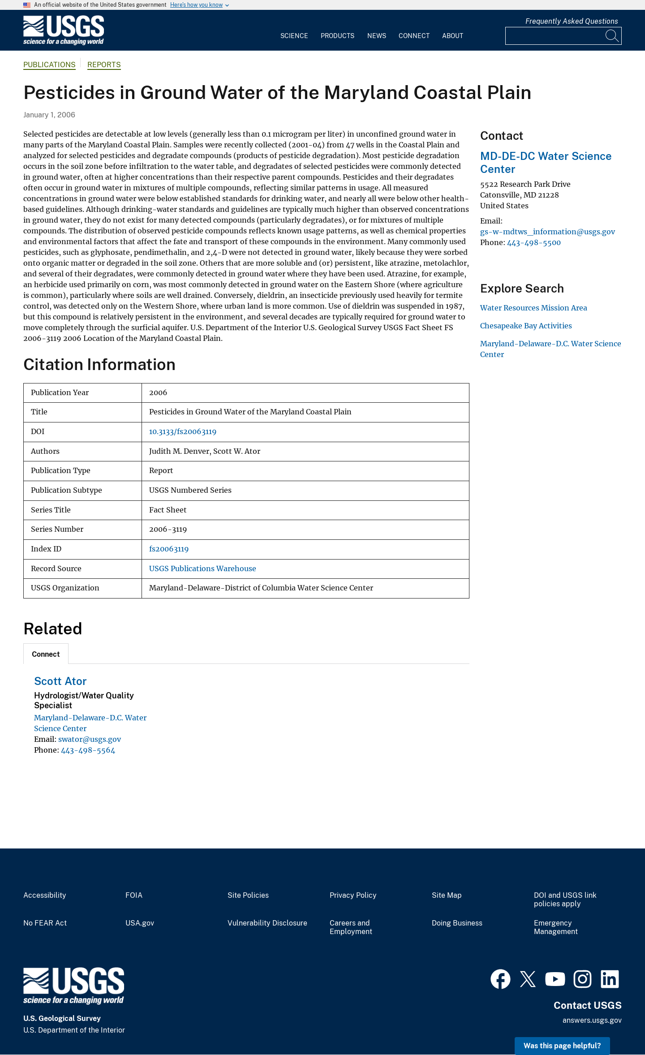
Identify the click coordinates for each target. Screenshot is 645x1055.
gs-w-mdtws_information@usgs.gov (547, 231)
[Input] (563, 36)
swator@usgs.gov (89, 739)
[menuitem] (294, 30)
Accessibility (44, 895)
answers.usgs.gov (592, 1020)
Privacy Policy (353, 895)
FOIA (133, 895)
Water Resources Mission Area (533, 307)
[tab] (46, 653)
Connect (414, 35)
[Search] (613, 36)
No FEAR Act (45, 923)
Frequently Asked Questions (571, 21)
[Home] (63, 43)
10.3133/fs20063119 (183, 431)
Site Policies (248, 895)
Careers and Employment (351, 927)
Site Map (447, 895)
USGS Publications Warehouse (202, 568)
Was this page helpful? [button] (562, 1046)
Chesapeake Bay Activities (526, 325)
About (452, 35)
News (376, 35)
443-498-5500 (534, 242)
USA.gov (139, 923)
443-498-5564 (88, 749)
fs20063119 (169, 549)
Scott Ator (60, 681)
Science (294, 35)
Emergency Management (556, 927)
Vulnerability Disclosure (267, 923)
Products (337, 35)
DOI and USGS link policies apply (565, 899)
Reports (104, 64)
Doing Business (457, 923)
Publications (49, 64)
